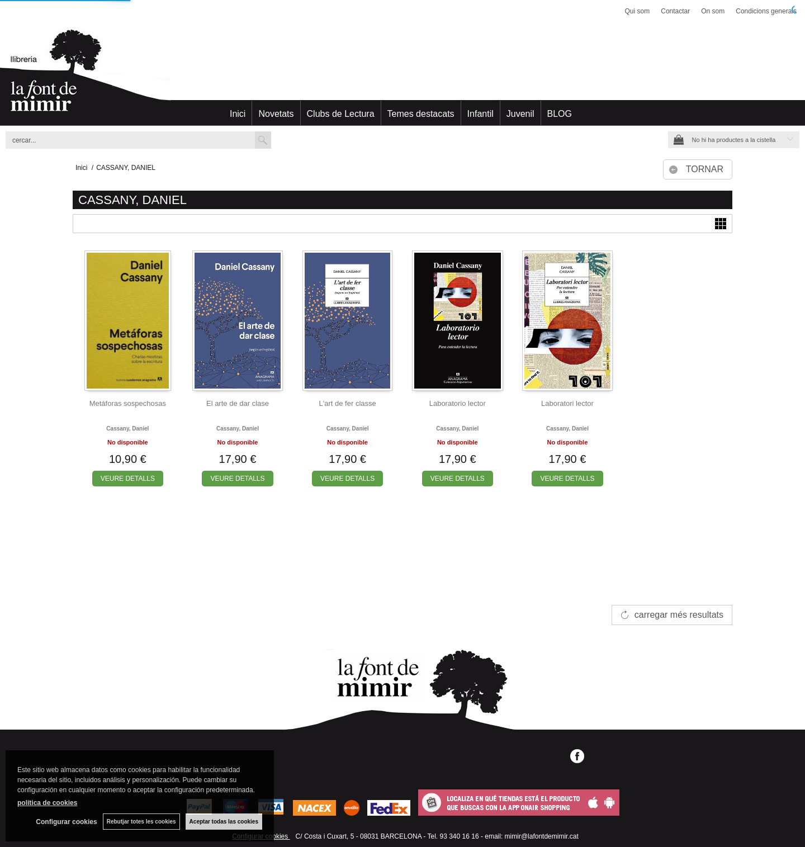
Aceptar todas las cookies (224, 821)
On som (712, 11)
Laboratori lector (567, 403)
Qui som (637, 11)
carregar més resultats (678, 614)
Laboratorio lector (457, 403)
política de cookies (47, 803)
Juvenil (520, 114)
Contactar (675, 11)
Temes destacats (420, 114)
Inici (237, 114)
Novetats (275, 114)
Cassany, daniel (127, 428)
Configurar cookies (66, 822)
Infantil (480, 114)
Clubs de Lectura (341, 114)
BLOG (559, 114)
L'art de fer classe (347, 403)
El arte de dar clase (237, 403)
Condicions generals (766, 11)
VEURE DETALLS (128, 478)
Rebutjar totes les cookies (141, 821)
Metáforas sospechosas (127, 403)
